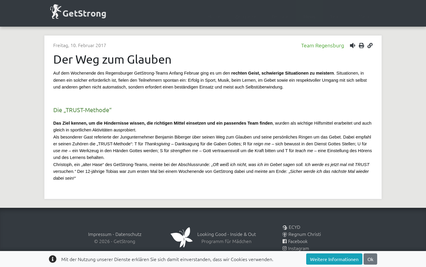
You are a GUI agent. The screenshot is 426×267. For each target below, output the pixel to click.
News (309, 16)
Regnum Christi (302, 234)
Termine (280, 16)
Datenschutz (128, 234)
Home (214, 16)
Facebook (295, 241)
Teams (337, 16)
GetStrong (77, 12)
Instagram (296, 248)
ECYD (291, 226)
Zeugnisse (245, 16)
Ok (370, 259)
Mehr (364, 16)
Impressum (100, 234)
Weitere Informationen (334, 259)
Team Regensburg (322, 45)
